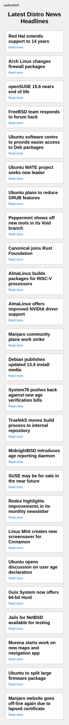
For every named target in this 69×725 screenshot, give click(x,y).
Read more (15, 47)
